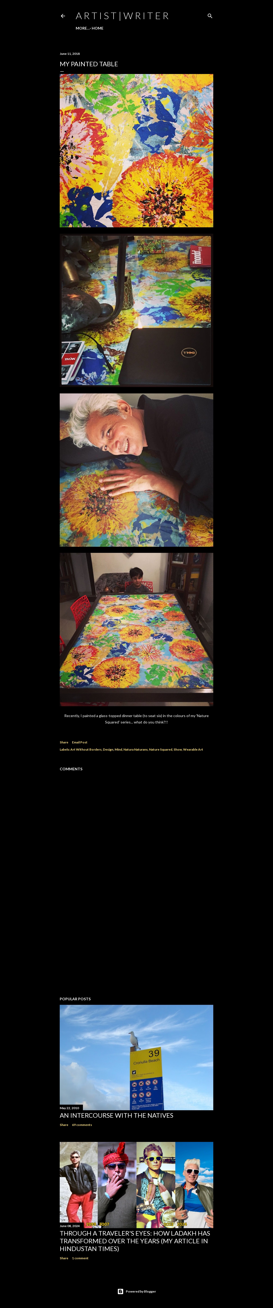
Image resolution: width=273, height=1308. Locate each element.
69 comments (82, 1125)
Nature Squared (160, 749)
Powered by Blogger (136, 1291)
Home (83, 28)
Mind (118, 749)
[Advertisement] (136, 946)
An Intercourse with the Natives (116, 1115)
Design (108, 749)
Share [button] (64, 742)
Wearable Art (193, 749)
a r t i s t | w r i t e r (122, 15)
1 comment (80, 1258)
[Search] (210, 15)
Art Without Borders (86, 749)
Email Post (79, 742)
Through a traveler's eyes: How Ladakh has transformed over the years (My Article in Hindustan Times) (135, 1240)
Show (178, 749)
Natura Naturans (135, 749)
